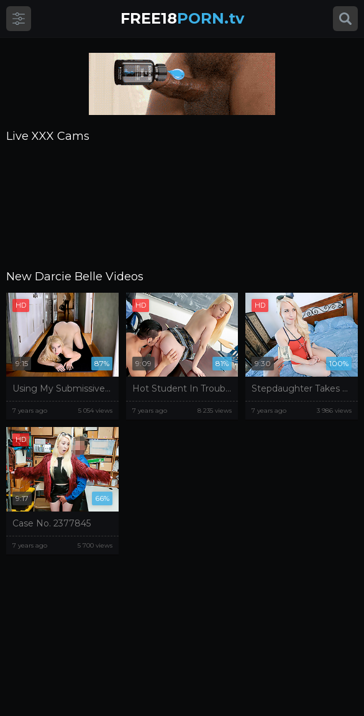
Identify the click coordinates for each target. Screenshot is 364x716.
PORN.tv (182, 18)
